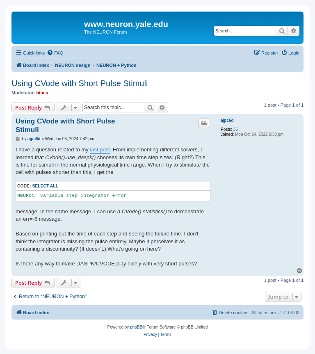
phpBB (136, 327)
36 (235, 129)
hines (42, 92)
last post (100, 149)
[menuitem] (55, 53)
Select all (45, 186)
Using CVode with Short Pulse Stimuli (79, 83)
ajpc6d (227, 120)
